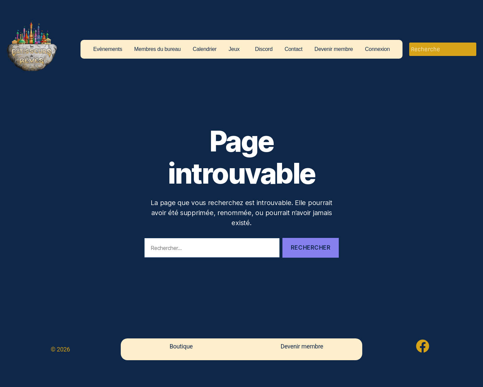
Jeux (234, 49)
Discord (263, 49)
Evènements (107, 49)
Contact (293, 49)
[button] (236, 49)
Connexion (377, 49)
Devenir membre (334, 49)
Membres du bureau (157, 49)
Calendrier (205, 49)
